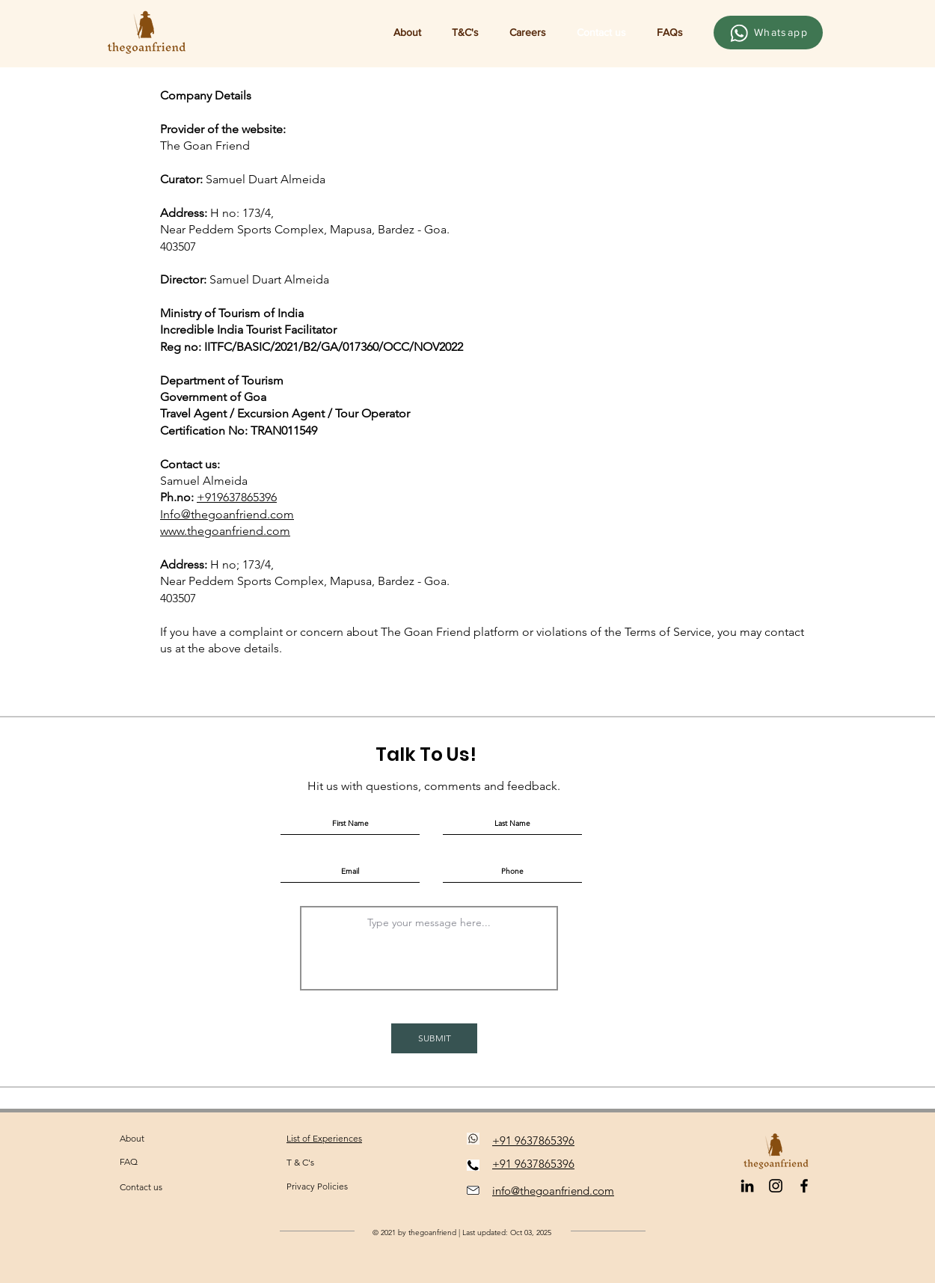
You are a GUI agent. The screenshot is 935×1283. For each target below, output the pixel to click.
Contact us (141, 1186)
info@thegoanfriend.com (553, 1191)
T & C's (300, 1162)
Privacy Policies (317, 1186)
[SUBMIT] (434, 1038)
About (132, 1138)
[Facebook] (804, 1186)
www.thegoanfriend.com (225, 531)
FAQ (129, 1161)
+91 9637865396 (533, 1140)
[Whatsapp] (768, 32)
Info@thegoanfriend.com (227, 514)
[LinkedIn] (747, 1186)
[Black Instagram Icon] (776, 1186)
